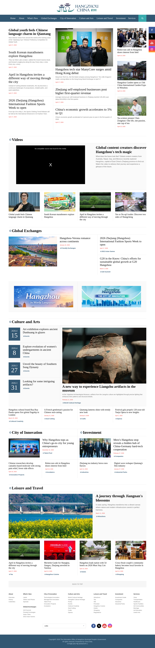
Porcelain (96, 604)
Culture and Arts (26, 322)
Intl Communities (138, 606)
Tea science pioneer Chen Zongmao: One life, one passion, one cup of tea (131, 120)
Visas (135, 597)
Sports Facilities (138, 604)
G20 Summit (106, 272)
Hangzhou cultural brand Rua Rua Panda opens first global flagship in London (24, 412)
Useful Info (136, 612)
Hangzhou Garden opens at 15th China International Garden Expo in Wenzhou (131, 85)
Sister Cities (27, 614)
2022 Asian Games (108, 251)
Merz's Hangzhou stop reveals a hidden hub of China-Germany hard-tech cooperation (128, 444)
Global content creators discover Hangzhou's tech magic (121, 150)
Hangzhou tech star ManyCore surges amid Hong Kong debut (83, 71)
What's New (27, 594)
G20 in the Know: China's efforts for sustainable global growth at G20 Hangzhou (120, 262)
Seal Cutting (50, 419)
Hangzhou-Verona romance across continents (75, 240)
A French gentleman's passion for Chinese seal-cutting (58, 411)
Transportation (137, 599)
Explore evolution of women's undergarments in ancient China (40, 350)
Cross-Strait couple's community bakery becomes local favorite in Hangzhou (129, 565)
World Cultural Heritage (72, 403)
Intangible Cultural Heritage (76, 599)
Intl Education (137, 610)
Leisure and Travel (27, 488)
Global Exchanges (27, 231)
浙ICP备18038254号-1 (80, 644)
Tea (11, 574)
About (11, 594)
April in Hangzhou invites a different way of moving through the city (30, 78)
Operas (119, 419)
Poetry (70, 601)
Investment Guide (120, 597)
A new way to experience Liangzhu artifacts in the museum (99, 388)
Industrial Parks (121, 472)
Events (27, 336)
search (142, 18)
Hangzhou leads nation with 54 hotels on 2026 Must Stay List (93, 564)
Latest (25, 597)
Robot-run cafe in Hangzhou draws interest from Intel (129, 51)
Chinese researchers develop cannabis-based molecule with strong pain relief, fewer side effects (24, 465)
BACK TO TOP (77, 584)
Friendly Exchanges (68, 248)
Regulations (97, 612)
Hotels (83, 572)
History (11, 599)
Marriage (136, 608)
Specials (25, 601)
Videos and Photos (29, 599)
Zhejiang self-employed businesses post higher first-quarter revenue (81, 91)
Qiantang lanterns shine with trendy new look (95, 411)
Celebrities (12, 601)
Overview (11, 597)
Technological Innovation (51, 597)
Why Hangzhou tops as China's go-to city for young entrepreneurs (58, 443)
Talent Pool (48, 453)
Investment (92, 432)
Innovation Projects (17, 475)
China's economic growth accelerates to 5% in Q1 (83, 111)
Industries (85, 472)
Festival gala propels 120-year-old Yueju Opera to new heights (130, 411)
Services (136, 594)
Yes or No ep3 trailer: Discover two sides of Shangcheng (130, 215)
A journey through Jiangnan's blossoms (119, 498)
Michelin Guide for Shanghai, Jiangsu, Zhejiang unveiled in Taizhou (57, 565)
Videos (17, 140)
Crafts (83, 419)
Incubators (51, 472)
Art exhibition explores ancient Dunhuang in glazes (40, 331)
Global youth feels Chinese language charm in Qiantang (30, 32)
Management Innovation (51, 599)
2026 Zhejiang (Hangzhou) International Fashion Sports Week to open (27, 104)
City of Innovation (27, 432)
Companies (119, 456)
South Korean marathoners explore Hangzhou (26, 54)
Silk (95, 601)
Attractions (101, 516)
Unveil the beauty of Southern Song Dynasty (40, 365)
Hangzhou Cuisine (52, 574)
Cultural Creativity (16, 421)
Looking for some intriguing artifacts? (39, 383)
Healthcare (136, 601)
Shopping (120, 574)
